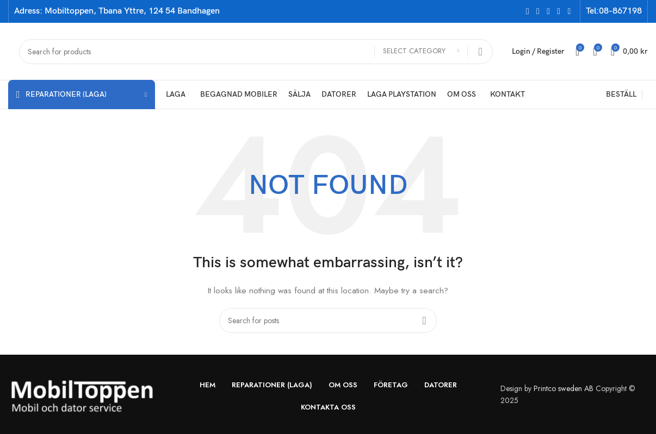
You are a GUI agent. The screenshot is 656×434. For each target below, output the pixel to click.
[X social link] (538, 11)
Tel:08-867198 (614, 11)
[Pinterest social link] (569, 11)
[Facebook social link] (527, 11)
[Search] (256, 51)
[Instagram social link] (548, 11)
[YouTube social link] (559, 11)
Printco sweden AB (563, 388)
